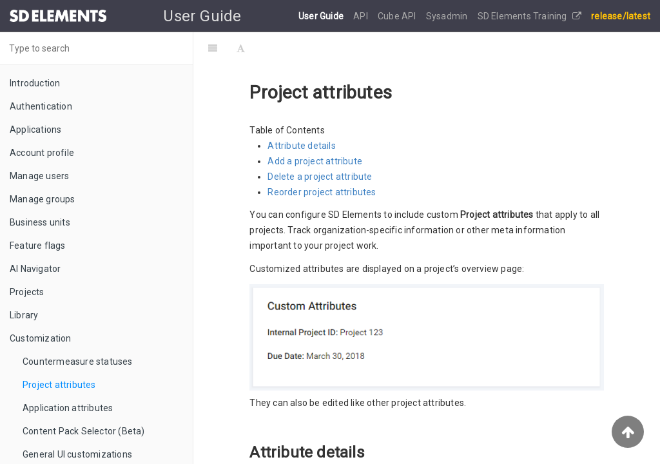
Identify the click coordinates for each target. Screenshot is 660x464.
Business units (40, 222)
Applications (35, 129)
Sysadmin (448, 16)
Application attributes (68, 408)
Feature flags (38, 245)
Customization (41, 338)
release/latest (620, 16)
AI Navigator (35, 269)
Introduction (35, 83)
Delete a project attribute (319, 176)
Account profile (42, 153)
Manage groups (42, 199)
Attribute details (301, 145)
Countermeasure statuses (78, 361)
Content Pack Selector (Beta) (84, 431)
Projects (27, 292)
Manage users (39, 176)
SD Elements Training (529, 16)
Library (24, 315)
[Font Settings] (241, 48)
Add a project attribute (314, 161)
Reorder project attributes (321, 192)
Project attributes (59, 385)
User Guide (321, 16)
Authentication (41, 106)
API (361, 16)
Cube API (398, 16)
